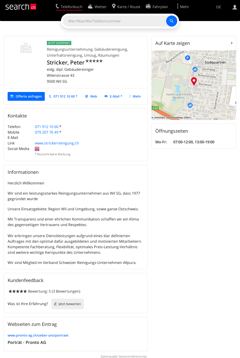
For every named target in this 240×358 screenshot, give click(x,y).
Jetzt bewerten (70, 304)
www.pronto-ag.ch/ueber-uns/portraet (38, 335)
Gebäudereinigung (110, 49)
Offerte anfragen (29, 96)
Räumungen (108, 55)
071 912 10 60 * (66, 96)
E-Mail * (116, 96)
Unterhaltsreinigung (64, 55)
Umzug (90, 55)
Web (93, 96)
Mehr (137, 96)
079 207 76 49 (46, 132)
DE (218, 6)
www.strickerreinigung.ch (57, 143)
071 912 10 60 (46, 126)
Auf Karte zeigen (172, 43)
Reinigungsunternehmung (70, 49)
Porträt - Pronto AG (27, 342)
